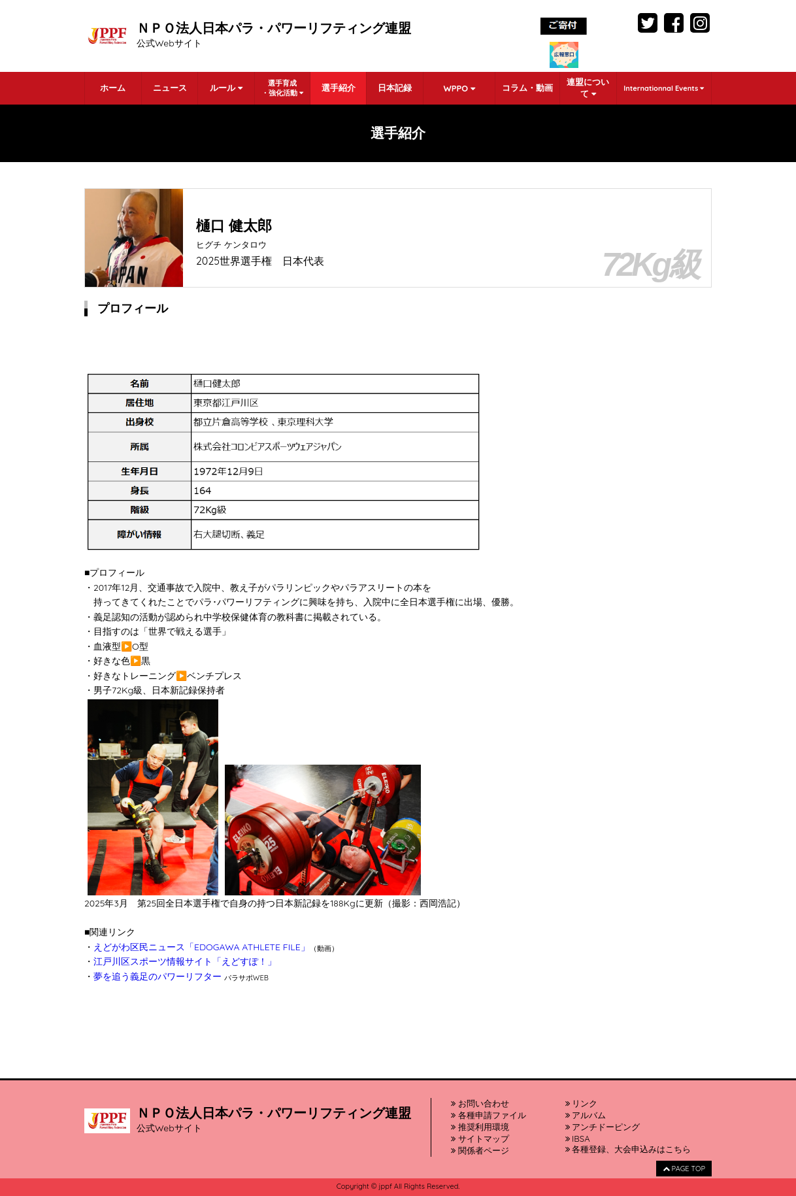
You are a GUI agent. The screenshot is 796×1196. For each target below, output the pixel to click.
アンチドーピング (602, 1126)
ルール (226, 87)
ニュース (170, 87)
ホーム (112, 87)
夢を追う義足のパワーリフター (157, 976)
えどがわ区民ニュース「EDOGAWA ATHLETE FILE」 (201, 947)
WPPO (458, 88)
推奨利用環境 (480, 1126)
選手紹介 (339, 87)
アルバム (585, 1115)
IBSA (577, 1138)
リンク (581, 1103)
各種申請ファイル (488, 1115)
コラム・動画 (527, 87)
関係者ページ (480, 1150)
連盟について (588, 87)
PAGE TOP (684, 1168)
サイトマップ (480, 1138)
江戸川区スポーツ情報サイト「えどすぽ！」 (184, 961)
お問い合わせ (480, 1103)
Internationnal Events (663, 88)
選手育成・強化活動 (282, 87)
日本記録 (395, 87)
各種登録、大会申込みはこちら (628, 1149)
